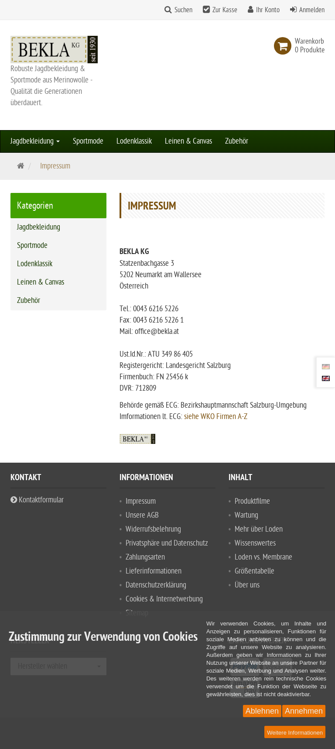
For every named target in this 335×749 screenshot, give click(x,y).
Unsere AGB (142, 515)
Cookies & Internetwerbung (164, 599)
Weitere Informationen (295, 732)
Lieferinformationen (153, 571)
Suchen (183, 10)
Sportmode (88, 141)
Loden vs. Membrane (263, 557)
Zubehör (236, 141)
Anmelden (312, 10)
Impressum (141, 501)
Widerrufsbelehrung (153, 529)
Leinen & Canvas (188, 141)
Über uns (247, 585)
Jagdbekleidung (35, 141)
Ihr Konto (268, 10)
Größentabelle (254, 571)
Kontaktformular (37, 500)
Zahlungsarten (145, 557)
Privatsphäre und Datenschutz (167, 543)
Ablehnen (262, 711)
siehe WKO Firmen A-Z (215, 416)
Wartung (246, 515)
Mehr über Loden (259, 529)
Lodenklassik (134, 141)
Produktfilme (252, 501)
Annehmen (304, 711)
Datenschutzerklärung (156, 585)
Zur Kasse (224, 10)
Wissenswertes (255, 543)
